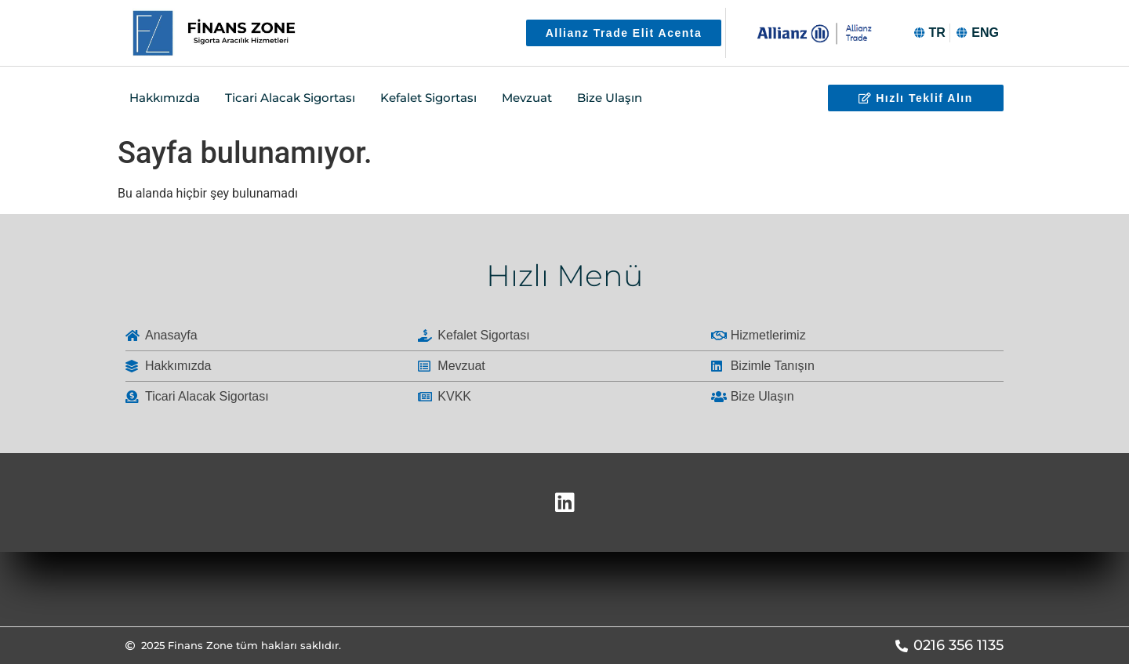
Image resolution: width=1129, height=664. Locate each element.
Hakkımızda (164, 97)
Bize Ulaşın (609, 97)
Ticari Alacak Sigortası (290, 97)
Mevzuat (527, 97)
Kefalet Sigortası (428, 97)
